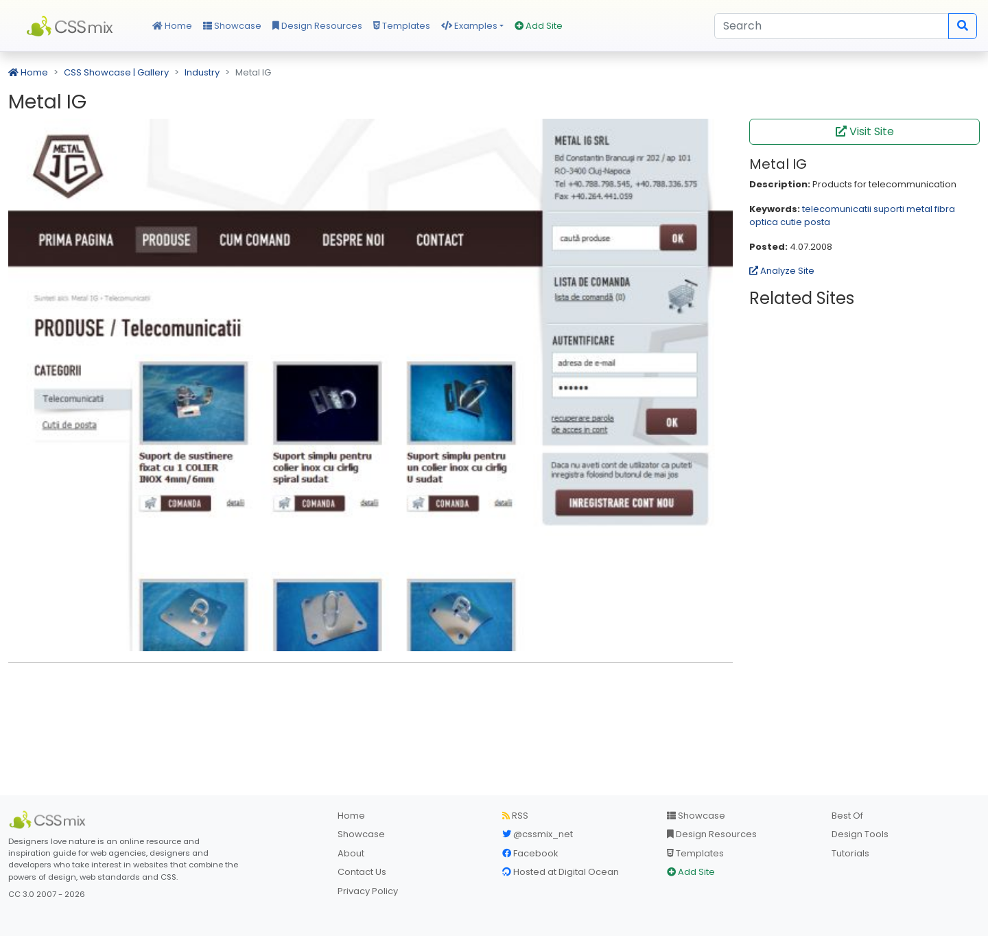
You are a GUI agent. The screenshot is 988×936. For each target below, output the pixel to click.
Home (172, 25)
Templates (401, 25)
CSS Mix (72, 26)
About (351, 853)
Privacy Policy (368, 891)
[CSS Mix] (49, 820)
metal (919, 208)
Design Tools (860, 834)
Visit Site (865, 131)
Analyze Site (781, 270)
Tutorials (850, 853)
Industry (202, 72)
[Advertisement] (370, 694)
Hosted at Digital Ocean (560, 871)
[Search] (831, 26)
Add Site (539, 25)
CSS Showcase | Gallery (116, 72)
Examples (469, 25)
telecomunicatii (836, 208)
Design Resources (317, 25)
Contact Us (362, 871)
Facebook (530, 853)
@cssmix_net (537, 834)
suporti (888, 208)
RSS (515, 815)
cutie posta (805, 222)
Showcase (232, 25)
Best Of (847, 815)
